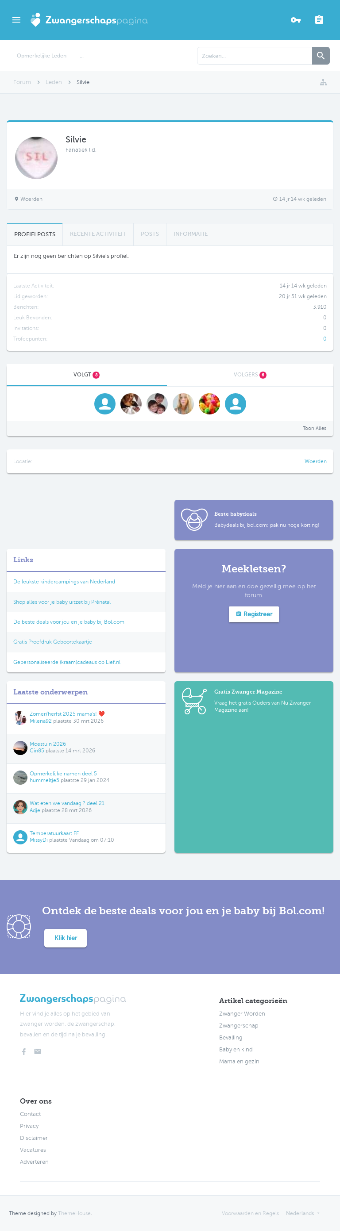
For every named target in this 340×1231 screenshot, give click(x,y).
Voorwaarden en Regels (250, 1213)
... (82, 56)
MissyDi (39, 840)
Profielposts (34, 234)
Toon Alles (314, 428)
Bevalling (231, 1038)
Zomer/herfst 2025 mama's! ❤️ (67, 714)
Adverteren (34, 1162)
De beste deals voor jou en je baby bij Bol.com (68, 622)
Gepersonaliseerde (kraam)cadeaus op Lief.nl (66, 662)
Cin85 (37, 751)
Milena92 (41, 721)
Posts (150, 233)
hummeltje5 (44, 780)
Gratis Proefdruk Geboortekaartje (52, 642)
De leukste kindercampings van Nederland (64, 582)
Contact (30, 1114)
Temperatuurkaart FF (54, 833)
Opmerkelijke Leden (41, 56)
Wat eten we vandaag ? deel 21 (67, 803)
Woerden (316, 461)
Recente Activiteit (98, 233)
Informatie (191, 233)
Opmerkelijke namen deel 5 (63, 774)
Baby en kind (236, 1050)
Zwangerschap (239, 1026)
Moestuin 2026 (48, 744)
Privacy (29, 1126)
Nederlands (300, 1213)
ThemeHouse (74, 1213)
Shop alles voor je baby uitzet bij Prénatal (62, 602)
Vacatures (33, 1150)
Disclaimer (34, 1138)
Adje (35, 810)
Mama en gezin (239, 1061)
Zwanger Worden (242, 1014)
